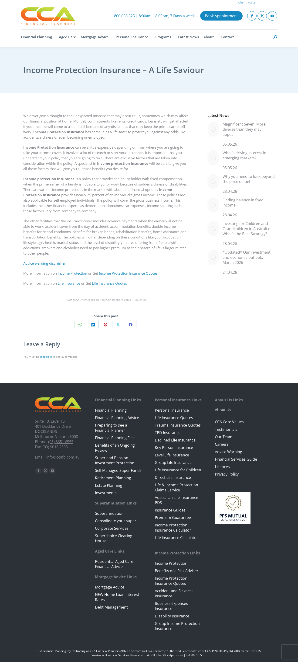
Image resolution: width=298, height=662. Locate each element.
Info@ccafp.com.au (170, 655)
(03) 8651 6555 (60, 441)
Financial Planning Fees (115, 437)
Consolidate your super (115, 520)
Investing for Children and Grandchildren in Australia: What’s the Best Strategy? (246, 228)
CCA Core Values (229, 421)
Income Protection (72, 273)
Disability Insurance (172, 616)
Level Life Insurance (172, 455)
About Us (223, 409)
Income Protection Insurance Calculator (173, 527)
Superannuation (109, 513)
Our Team (223, 436)
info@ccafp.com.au (63, 457)
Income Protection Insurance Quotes (128, 273)
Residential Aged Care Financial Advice (114, 564)
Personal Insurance (172, 410)
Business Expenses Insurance (171, 606)
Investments (106, 492)
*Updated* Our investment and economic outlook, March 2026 (247, 257)
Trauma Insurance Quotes (178, 425)
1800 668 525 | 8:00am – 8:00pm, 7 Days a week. (154, 16)
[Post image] (213, 129)
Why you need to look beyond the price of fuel (249, 179)
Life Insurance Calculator (176, 537)
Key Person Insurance (174, 447)
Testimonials (226, 429)
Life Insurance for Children (178, 470)
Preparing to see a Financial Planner (111, 428)
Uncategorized (89, 300)
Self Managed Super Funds (118, 470)
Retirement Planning (113, 477)
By (116, 300)
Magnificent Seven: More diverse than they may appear (244, 129)
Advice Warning (228, 451)
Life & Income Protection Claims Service (176, 487)
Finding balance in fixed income (243, 202)
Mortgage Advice (109, 587)
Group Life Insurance (173, 462)
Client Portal (247, 2)
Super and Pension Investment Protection (114, 460)
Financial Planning (111, 410)
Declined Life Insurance (175, 440)
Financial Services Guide (236, 459)
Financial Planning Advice (117, 417)
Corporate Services (112, 528)
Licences (222, 466)
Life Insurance (69, 283)
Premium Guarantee (173, 517)
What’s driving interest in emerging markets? (244, 155)
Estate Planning (108, 485)
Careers (222, 444)
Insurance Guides (170, 510)
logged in (46, 357)
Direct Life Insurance (173, 477)
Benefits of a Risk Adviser (176, 570)
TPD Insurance (167, 432)
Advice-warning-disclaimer (44, 263)
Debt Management (111, 607)
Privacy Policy (227, 474)
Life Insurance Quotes (109, 283)
